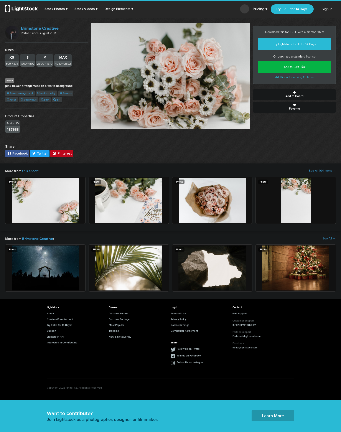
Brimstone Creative (40, 28)
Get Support (239, 313)
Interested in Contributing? (63, 342)
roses (11, 100)
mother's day (46, 93)
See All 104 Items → (322, 171)
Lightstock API (55, 336)
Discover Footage (119, 319)
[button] (56, 9)
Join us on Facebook (189, 355)
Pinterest (62, 153)
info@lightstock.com (244, 324)
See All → (329, 238)
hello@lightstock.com (244, 347)
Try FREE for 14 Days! (292, 9)
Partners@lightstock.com (246, 336)
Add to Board (294, 94)
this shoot (29, 170)
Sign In (327, 9)
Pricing (260, 9)
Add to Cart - (294, 67)
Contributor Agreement (184, 330)
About (50, 313)
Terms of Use (178, 313)
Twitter (40, 153)
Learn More (273, 415)
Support (51, 330)
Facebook (17, 153)
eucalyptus (29, 100)
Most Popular (116, 324)
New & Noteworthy (120, 336)
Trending (114, 330)
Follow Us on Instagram (190, 362)
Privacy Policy (178, 319)
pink (45, 100)
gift (56, 100)
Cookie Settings (180, 324)
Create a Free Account (60, 319)
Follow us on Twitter (188, 348)
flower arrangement (20, 93)
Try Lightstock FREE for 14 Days (294, 44)
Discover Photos (118, 313)
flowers (66, 93)
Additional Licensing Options (294, 77)
